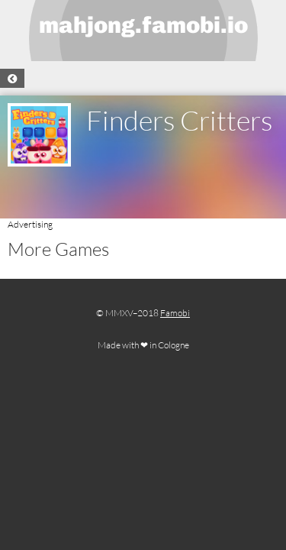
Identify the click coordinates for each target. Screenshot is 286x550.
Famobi (175, 313)
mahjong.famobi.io (143, 25)
